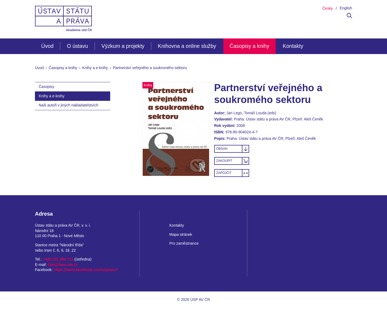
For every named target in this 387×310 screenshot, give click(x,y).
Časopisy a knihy (249, 46)
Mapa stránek (180, 234)
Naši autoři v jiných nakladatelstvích (68, 105)
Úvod (47, 46)
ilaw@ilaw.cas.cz (63, 264)
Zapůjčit (224, 173)
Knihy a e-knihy (95, 68)
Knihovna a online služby (187, 46)
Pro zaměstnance (184, 243)
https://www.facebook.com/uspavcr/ (85, 270)
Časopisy (46, 86)
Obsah (222, 149)
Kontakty (293, 46)
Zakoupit (224, 161)
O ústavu (77, 46)
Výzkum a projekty (122, 46)
